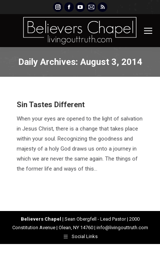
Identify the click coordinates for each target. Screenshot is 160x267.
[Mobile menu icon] (148, 30)
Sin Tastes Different (51, 104)
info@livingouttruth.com (122, 227)
